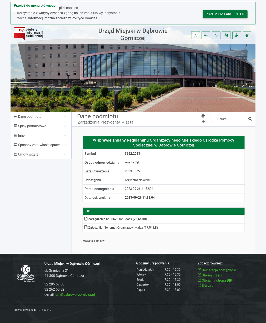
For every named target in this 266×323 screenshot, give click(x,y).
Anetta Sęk (132, 162)
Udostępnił (92, 180)
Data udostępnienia (99, 189)
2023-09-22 (133, 171)
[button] (226, 35)
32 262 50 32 (54, 289)
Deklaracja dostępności (217, 270)
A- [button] (216, 35)
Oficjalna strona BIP (214, 280)
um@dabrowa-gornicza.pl (75, 295)
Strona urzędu (210, 275)
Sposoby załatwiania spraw (39, 145)
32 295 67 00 (54, 284)
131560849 (44, 309)
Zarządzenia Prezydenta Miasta (105, 122)
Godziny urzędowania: (153, 263)
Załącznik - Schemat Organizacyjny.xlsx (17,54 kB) (121, 227)
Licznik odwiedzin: (25, 309)
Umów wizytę (28, 154)
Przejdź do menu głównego (35, 5)
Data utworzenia (96, 171)
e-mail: (69, 295)
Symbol (90, 154)
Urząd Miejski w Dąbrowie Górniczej (133, 34)
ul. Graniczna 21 (56, 271)
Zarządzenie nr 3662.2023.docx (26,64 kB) (115, 219)
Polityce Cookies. (85, 18)
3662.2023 (132, 153)
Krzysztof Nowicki (137, 180)
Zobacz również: (210, 263)
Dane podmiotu (29, 117)
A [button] (195, 35)
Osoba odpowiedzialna (101, 162)
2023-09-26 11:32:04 (139, 189)
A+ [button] (206, 35)
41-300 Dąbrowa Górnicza (64, 276)
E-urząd (205, 286)
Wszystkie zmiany (94, 240)
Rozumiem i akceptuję (225, 14)
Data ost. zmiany (97, 198)
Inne (21, 135)
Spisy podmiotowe (32, 126)
